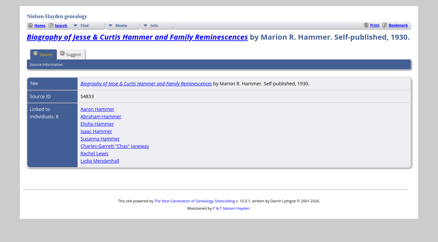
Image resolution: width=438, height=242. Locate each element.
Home (39, 25)
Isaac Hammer (96, 131)
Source (42, 54)
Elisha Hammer (97, 124)
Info (154, 25)
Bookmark (398, 25)
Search (61, 25)
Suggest (70, 54)
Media (121, 25)
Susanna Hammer (100, 138)
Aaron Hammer (97, 109)
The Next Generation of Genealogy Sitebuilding (194, 200)
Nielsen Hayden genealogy (57, 16)
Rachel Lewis (94, 153)
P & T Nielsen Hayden (231, 208)
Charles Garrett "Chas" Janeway (114, 146)
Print (374, 25)
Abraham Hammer (100, 116)
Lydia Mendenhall (99, 161)
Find (85, 25)
